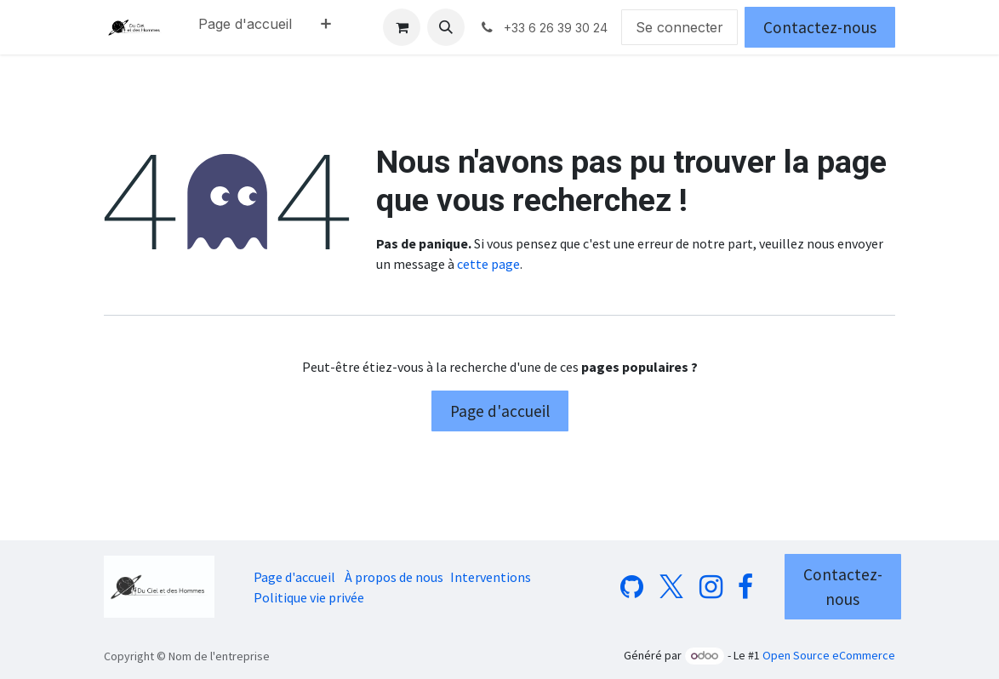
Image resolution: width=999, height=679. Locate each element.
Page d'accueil (500, 411)
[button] (446, 27)
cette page (488, 263)
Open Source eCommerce (828, 655)
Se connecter (679, 27)
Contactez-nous (819, 27)
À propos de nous (394, 576)
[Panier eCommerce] (401, 27)
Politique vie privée (309, 597)
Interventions (490, 576)
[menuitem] (245, 27)
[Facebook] (745, 587)
